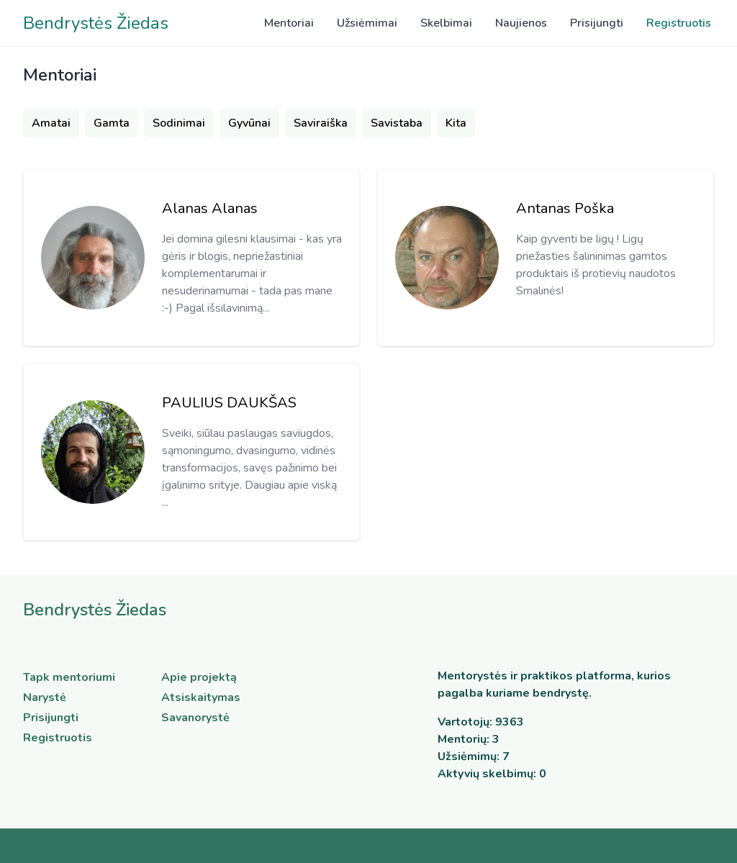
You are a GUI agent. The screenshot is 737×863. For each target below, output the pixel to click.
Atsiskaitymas (200, 697)
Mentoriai (289, 23)
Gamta (112, 123)
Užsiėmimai (367, 23)
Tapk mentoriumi (69, 677)
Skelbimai (446, 23)
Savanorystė (195, 718)
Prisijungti (596, 23)
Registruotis (678, 23)
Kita (456, 123)
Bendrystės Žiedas (95, 23)
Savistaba (396, 123)
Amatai (51, 123)
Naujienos (521, 23)
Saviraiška (321, 123)
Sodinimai (179, 123)
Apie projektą (199, 677)
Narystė (44, 697)
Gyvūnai (249, 123)
